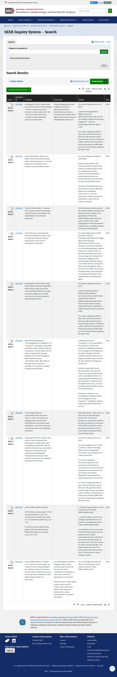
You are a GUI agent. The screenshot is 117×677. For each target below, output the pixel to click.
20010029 (19, 561)
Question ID (19, 98)
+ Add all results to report (18, 90)
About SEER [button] (103, 20)
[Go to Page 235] (83, 88)
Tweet (100, 2)
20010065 (19, 104)
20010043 (19, 413)
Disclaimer (91, 643)
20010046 (19, 283)
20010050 (19, 233)
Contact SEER (37, 640)
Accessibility (92, 640)
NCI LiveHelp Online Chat (41, 643)
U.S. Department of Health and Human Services (31, 665)
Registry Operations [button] (68, 20)
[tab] (11, 42)
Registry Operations (20, 26)
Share (94, 3)
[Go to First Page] (79, 88)
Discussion (58, 99)
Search (104, 52)
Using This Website (67, 647)
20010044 (19, 340)
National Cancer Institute (85, 665)
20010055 (19, 156)
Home (10, 20)
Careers (63, 640)
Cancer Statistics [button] (24, 20)
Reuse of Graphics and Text (97, 656)
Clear (104, 65)
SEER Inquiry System (57, 26)
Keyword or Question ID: (18, 48)
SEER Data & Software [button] (45, 20)
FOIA (89, 647)
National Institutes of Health (62, 665)
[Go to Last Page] (109, 89)
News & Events (88, 20)
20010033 (19, 507)
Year (107, 99)
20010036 (19, 438)
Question (28, 99)
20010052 (19, 208)
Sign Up (10, 650)
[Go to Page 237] (105, 89)
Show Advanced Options (20, 58)
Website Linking (93, 660)
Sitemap (63, 643)
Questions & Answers (39, 26)
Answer (81, 99)
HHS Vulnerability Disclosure (98, 650)
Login (108, 41)
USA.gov (100, 665)
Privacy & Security (94, 653)
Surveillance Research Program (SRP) (63, 617)
